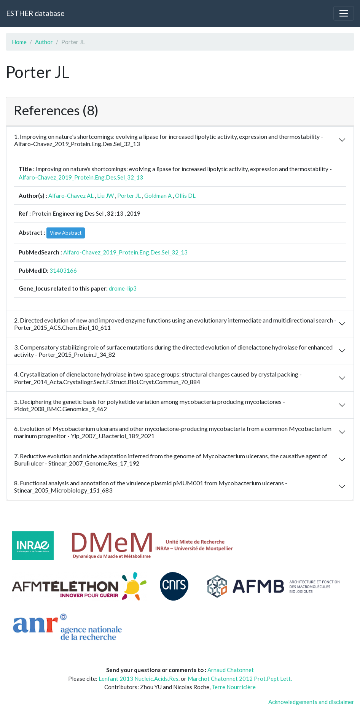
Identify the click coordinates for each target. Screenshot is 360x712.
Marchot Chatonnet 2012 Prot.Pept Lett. (240, 678)
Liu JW (105, 195)
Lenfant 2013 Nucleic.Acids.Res (138, 678)
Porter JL (129, 195)
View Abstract (65, 233)
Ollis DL (185, 195)
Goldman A (158, 195)
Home (19, 41)
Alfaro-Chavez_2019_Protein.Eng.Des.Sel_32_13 (81, 177)
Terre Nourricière (234, 686)
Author (44, 41)
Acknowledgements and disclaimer (311, 701)
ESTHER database (35, 13)
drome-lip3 (123, 288)
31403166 (63, 270)
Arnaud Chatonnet (230, 669)
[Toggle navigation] (343, 13)
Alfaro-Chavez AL (71, 195)
